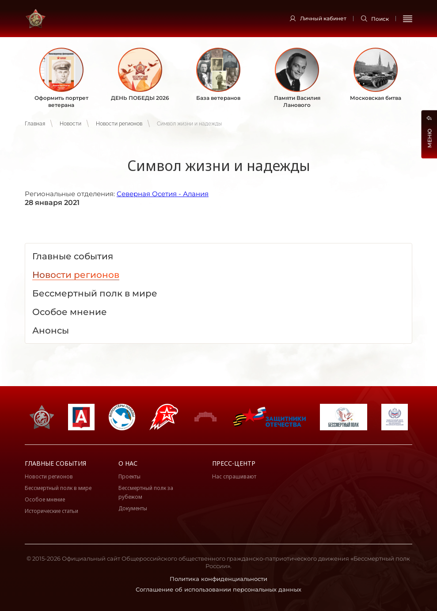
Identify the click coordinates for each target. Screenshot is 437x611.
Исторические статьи (51, 511)
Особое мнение (45, 499)
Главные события (55, 463)
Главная (35, 124)
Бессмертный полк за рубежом (145, 492)
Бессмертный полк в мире (58, 488)
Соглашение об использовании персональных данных (218, 589)
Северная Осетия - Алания (163, 194)
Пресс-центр (233, 463)
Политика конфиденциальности (218, 578)
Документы (132, 508)
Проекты (129, 476)
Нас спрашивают (234, 476)
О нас (127, 463)
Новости (70, 124)
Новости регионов (119, 124)
